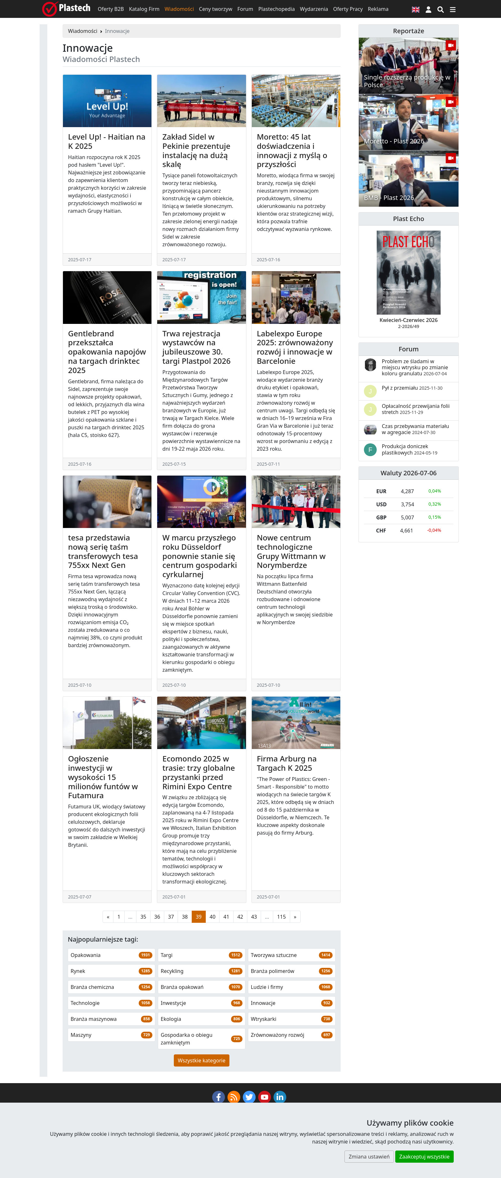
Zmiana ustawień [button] (369, 1156)
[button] (428, 9)
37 (171, 916)
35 (143, 916)
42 (240, 916)
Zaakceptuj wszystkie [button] (424, 1156)
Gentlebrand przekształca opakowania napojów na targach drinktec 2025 (107, 351)
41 (226, 916)
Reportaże (408, 31)
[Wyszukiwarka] (441, 9)
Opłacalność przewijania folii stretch (416, 409)
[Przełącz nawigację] (453, 9)
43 (254, 916)
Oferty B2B (111, 8)
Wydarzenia (314, 8)
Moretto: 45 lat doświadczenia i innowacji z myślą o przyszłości (292, 150)
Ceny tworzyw (215, 8)
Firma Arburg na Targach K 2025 (287, 763)
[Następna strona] (295, 917)
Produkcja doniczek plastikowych (409, 449)
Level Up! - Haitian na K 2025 (106, 141)
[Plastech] (66, 9)
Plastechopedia (276, 8)
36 (157, 916)
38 (185, 916)
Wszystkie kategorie (202, 1060)
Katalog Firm (144, 8)
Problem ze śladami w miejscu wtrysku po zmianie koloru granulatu (415, 367)
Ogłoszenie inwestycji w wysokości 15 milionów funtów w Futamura (103, 776)
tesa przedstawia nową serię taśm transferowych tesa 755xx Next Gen (103, 551)
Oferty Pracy (348, 8)
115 (281, 916)
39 (199, 916)
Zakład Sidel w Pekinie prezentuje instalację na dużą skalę (196, 150)
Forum (245, 8)
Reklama (378, 8)
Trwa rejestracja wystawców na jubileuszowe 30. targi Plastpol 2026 (196, 347)
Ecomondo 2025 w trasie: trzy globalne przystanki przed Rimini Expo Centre (198, 772)
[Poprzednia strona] (108, 917)
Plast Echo (408, 218)
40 (212, 916)
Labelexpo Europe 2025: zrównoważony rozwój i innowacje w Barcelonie (295, 347)
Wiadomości (179, 8)
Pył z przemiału (412, 387)
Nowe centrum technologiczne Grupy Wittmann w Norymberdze (291, 551)
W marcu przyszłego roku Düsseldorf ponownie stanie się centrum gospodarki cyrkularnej (199, 555)
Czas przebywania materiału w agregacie (415, 429)
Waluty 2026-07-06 (409, 473)
